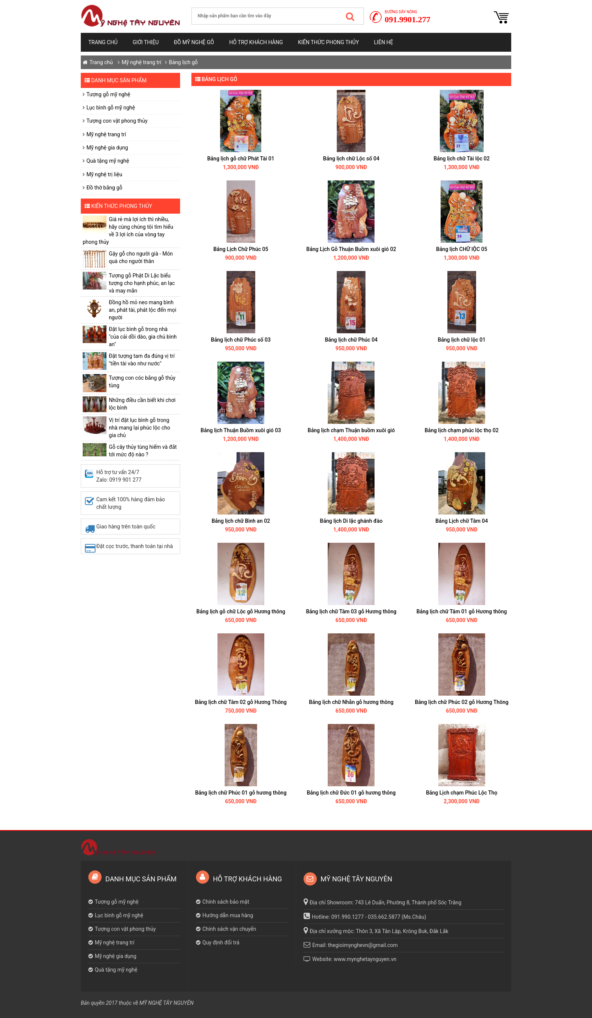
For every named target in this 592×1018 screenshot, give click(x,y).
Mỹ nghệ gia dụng (107, 148)
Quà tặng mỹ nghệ (107, 161)
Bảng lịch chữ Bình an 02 (240, 521)
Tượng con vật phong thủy (117, 121)
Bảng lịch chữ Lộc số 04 (351, 159)
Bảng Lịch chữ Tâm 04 (461, 521)
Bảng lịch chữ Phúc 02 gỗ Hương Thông (462, 702)
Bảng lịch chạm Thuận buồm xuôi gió (351, 430)
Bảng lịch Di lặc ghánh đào (351, 521)
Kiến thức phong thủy (328, 42)
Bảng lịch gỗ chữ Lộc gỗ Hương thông (240, 611)
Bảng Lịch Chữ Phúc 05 (240, 249)
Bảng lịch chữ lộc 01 (462, 340)
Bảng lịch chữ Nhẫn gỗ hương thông (351, 702)
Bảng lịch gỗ (183, 62)
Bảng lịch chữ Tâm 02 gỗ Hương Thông (241, 702)
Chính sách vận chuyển (229, 929)
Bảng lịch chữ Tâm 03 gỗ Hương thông (351, 611)
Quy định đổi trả (220, 942)
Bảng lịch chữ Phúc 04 (351, 340)
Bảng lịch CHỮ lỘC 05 (461, 249)
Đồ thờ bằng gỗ (104, 188)
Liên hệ (383, 42)
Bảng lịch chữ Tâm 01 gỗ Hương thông (461, 611)
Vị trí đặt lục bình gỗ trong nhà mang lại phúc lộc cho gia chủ (139, 427)
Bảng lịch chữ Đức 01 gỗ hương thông (351, 793)
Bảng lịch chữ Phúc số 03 (241, 340)
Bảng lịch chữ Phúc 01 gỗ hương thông (241, 793)
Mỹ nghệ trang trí (141, 62)
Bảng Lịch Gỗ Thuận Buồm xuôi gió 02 (351, 249)
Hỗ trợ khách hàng (256, 42)
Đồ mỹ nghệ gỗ (194, 42)
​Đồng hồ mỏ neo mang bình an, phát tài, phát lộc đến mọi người (142, 309)
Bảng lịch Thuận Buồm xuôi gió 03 (240, 430)
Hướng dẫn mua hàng (227, 915)
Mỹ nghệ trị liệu (104, 174)
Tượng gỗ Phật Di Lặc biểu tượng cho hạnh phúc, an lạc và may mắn (142, 283)
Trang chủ (102, 42)
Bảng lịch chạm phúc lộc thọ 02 (462, 430)
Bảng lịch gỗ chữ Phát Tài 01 (240, 159)
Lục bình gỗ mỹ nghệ (110, 108)
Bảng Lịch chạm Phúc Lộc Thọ (461, 793)
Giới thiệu (146, 42)
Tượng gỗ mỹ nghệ (108, 94)
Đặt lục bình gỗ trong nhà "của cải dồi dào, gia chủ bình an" (143, 336)
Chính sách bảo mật (225, 902)
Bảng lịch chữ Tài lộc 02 (461, 159)
